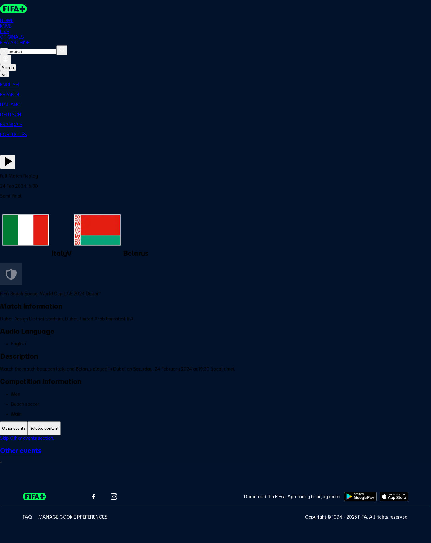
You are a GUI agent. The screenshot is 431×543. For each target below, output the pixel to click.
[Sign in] (5, 59)
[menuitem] (215, 84)
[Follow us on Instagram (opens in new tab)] (114, 496)
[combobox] (32, 51)
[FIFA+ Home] (13, 9)
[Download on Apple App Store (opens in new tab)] (394, 496)
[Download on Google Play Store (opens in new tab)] (360, 496)
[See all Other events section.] (215, 456)
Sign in (8, 67)
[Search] (61, 50)
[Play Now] (7, 162)
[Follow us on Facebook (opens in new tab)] (93, 496)
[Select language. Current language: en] (4, 74)
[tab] (13, 428)
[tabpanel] (215, 454)
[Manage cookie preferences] (72, 517)
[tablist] (215, 428)
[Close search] (4, 51)
